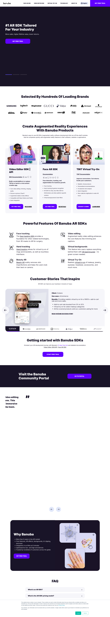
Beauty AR (20, 262)
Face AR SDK (62, 347)
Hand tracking (21, 249)
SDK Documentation (15, 177)
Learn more (96, 206)
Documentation (48, 174)
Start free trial (53, 354)
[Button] (55, 505)
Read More (28, 206)
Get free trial (100, 3)
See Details (62, 206)
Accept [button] (78, 613)
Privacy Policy (62, 605)
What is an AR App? (35, 518)
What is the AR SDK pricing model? (41, 511)
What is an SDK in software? (38, 530)
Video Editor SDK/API (50, 347)
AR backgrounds (88, 252)
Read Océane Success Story (62, 314)
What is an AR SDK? (35, 505)
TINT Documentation (83, 174)
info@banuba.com (15, 593)
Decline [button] (85, 613)
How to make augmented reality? (40, 536)
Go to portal (79, 376)
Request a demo (83, 206)
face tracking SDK (27, 236)
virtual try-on (80, 262)
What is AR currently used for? (39, 524)
